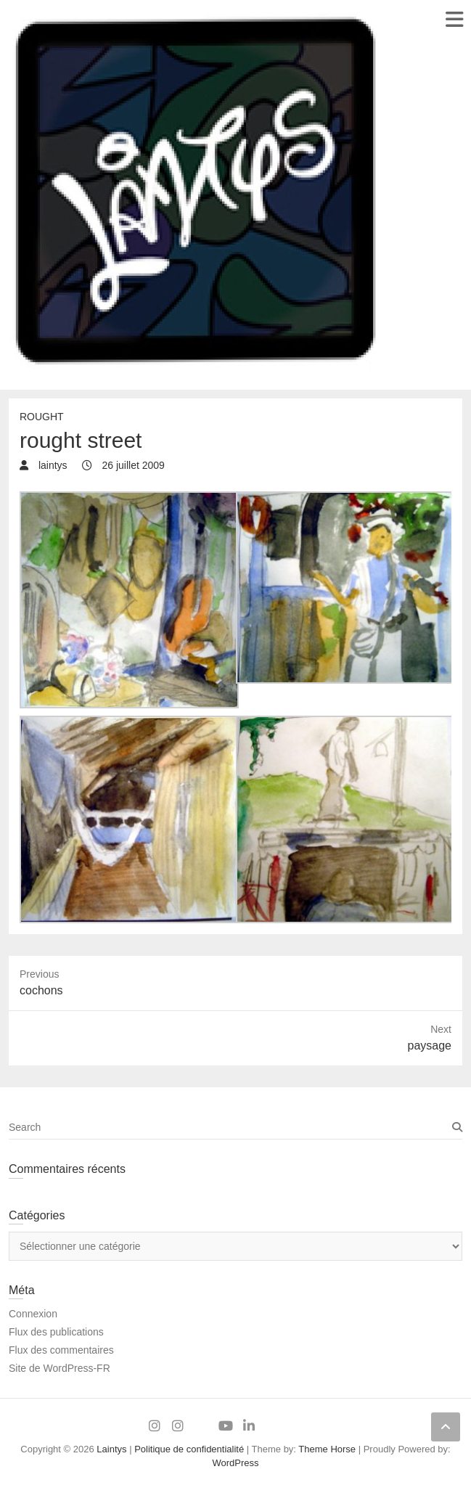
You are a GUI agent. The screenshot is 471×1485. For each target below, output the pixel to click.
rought (42, 416)
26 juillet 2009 (132, 465)
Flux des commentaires (61, 1350)
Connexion (33, 1314)
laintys (51, 465)
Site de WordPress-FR (59, 1368)
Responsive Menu (454, 19)
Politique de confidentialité (189, 1449)
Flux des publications (56, 1332)
